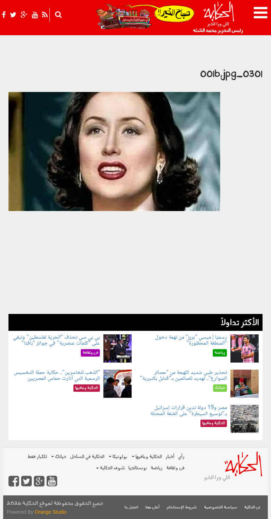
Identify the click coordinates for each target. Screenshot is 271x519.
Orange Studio (50, 512)
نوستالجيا (137, 468)
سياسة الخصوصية (220, 508)
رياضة (157, 468)
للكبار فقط (37, 456)
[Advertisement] (135, 264)
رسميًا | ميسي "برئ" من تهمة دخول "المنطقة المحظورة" (191, 340)
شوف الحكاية (110, 468)
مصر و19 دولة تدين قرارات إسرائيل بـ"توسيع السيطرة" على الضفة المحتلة (188, 411)
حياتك (58, 456)
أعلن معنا (152, 508)
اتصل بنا (131, 508)
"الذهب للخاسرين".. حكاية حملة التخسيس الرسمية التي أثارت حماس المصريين (57, 376)
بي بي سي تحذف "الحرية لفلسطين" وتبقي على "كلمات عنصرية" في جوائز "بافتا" (56, 340)
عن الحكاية (252, 508)
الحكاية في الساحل (87, 456)
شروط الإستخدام (182, 508)
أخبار (169, 456)
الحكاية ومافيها (147, 456)
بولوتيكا (118, 456)
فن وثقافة (175, 468)
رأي (181, 456)
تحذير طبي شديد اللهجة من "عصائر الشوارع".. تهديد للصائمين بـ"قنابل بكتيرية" (183, 376)
